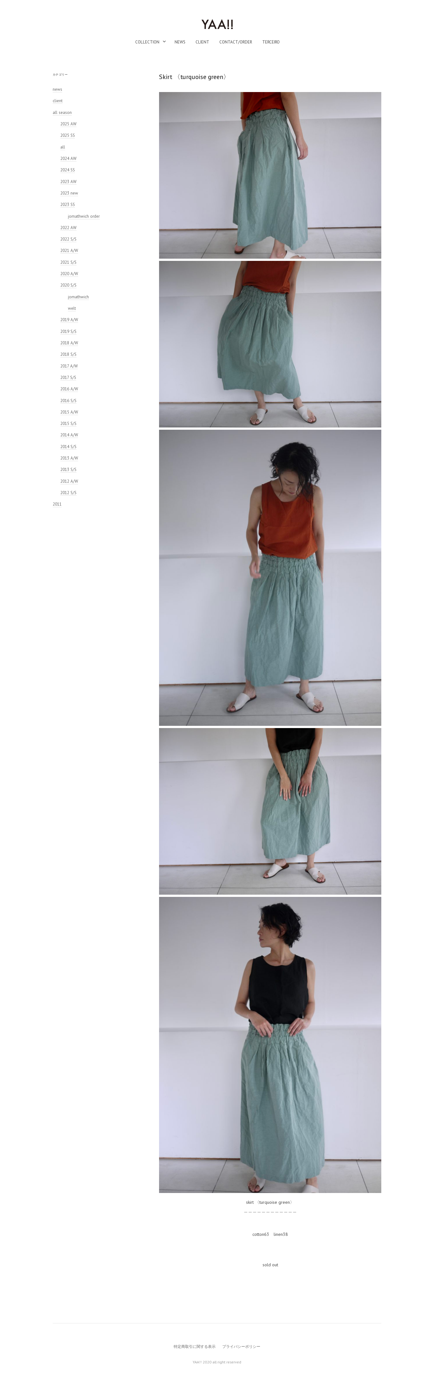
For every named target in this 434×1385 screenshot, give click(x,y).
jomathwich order (84, 216)
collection (147, 42)
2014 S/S (68, 446)
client (202, 42)
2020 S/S (68, 285)
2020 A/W (69, 273)
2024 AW (68, 158)
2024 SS (67, 170)
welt (72, 308)
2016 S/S (68, 400)
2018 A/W (69, 343)
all (62, 147)
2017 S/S (68, 377)
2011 (57, 504)
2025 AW (68, 124)
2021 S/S (68, 262)
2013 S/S (68, 469)
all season (62, 112)
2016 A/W (69, 389)
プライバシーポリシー (241, 1346)
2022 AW (68, 227)
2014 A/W (69, 435)
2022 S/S (68, 239)
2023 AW (68, 181)
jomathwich (78, 297)
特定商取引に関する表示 (195, 1346)
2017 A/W (69, 366)
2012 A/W (69, 481)
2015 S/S (68, 423)
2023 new (69, 193)
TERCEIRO (271, 42)
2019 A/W (69, 319)
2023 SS (67, 204)
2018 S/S (68, 354)
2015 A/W (69, 412)
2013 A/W (69, 458)
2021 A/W (69, 250)
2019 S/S (68, 331)
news (180, 42)
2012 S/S (68, 492)
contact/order (235, 42)
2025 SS (67, 135)
